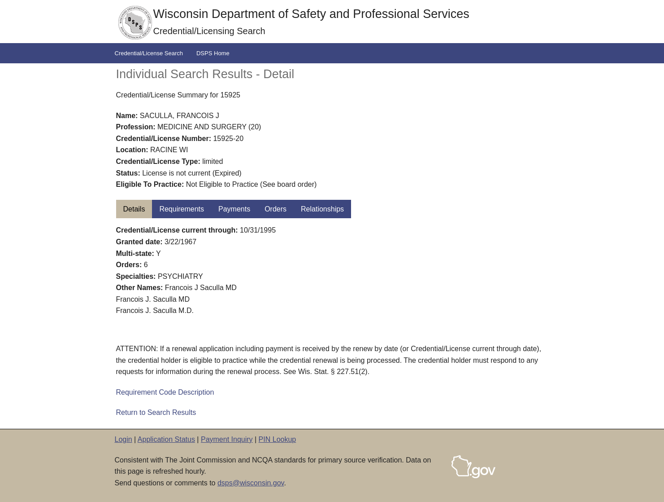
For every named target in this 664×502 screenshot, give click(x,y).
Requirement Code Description (165, 392)
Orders (275, 209)
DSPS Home (213, 53)
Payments (234, 209)
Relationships (322, 209)
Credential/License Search (149, 53)
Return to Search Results (156, 412)
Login (123, 439)
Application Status (166, 439)
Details (134, 209)
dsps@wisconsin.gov (250, 483)
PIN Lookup (277, 439)
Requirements (181, 209)
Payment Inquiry (227, 439)
